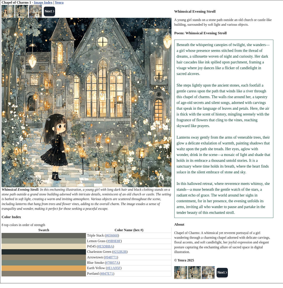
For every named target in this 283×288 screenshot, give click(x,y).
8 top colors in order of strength (23, 225)
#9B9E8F (114, 241)
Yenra (59, 2)
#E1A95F (113, 268)
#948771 (111, 257)
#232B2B (119, 252)
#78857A (112, 262)
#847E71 (107, 273)
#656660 (112, 235)
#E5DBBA (105, 246)
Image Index (43, 2)
